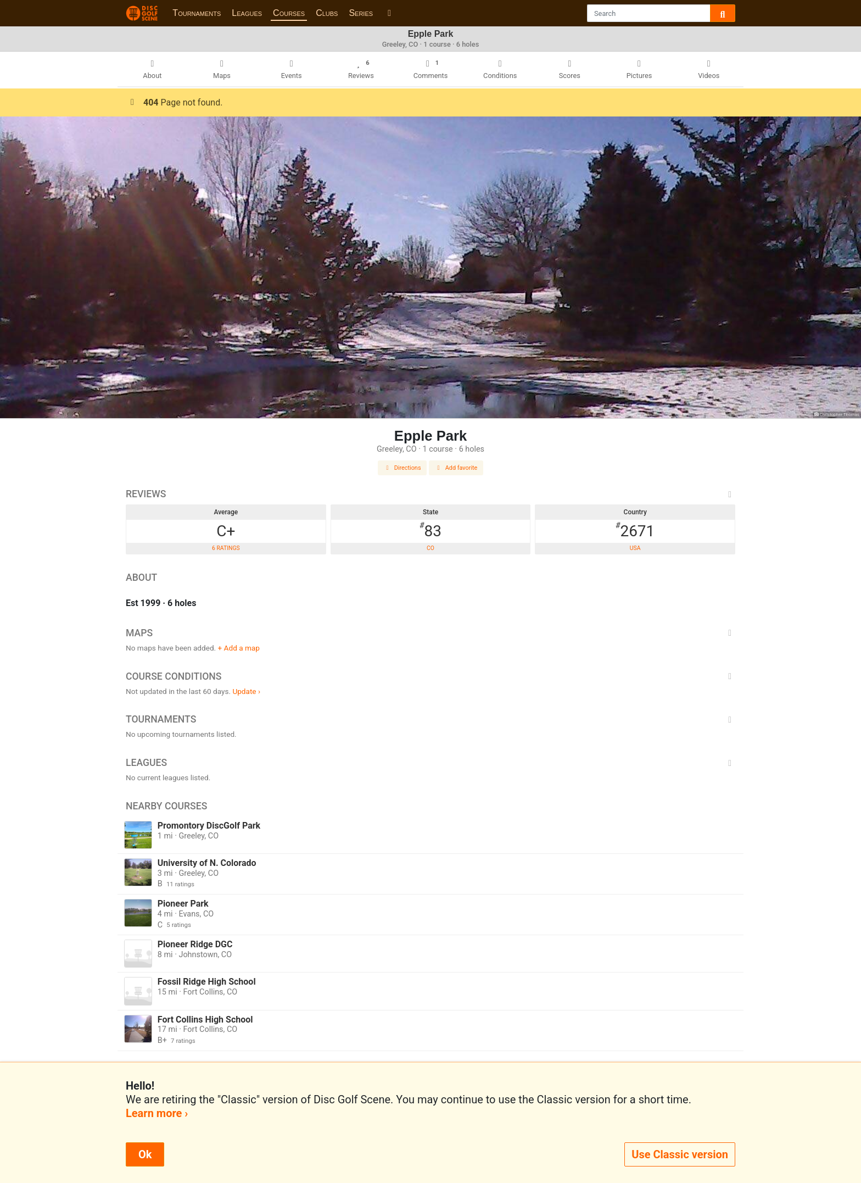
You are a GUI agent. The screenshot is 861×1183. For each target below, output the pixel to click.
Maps (430, 632)
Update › (246, 691)
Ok (145, 1154)
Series (361, 13)
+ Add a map (239, 647)
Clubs (327, 13)
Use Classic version (679, 1154)
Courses (289, 13)
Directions (402, 467)
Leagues (247, 13)
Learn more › (157, 1113)
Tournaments (196, 13)
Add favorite (456, 467)
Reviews (430, 493)
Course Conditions (430, 676)
